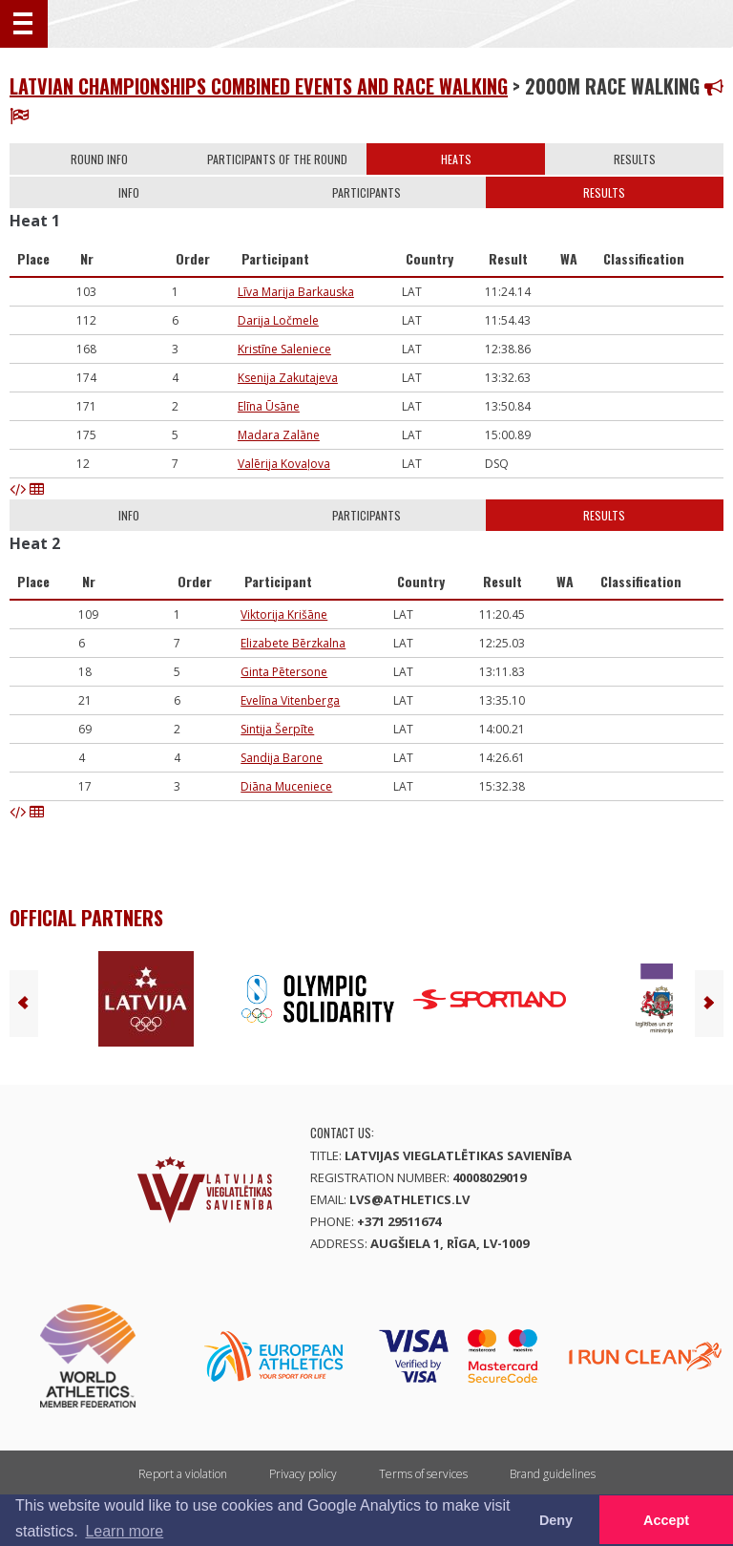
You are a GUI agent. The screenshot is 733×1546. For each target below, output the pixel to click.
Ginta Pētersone (284, 672)
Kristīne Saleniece (284, 349)
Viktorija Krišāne (284, 614)
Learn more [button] (124, 1531)
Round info (99, 159)
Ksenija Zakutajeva (288, 378)
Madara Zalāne (279, 435)
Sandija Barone (282, 758)
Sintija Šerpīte (277, 729)
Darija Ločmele (278, 320)
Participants (366, 192)
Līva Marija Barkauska (296, 292)
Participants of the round (277, 159)
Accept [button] (666, 1520)
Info (128, 192)
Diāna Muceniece (286, 786)
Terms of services (423, 1474)
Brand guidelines (553, 1474)
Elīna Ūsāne (269, 406)
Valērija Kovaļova (284, 463)
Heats (456, 159)
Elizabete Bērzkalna (293, 643)
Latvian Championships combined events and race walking (259, 86)
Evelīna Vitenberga (290, 700)
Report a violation (182, 1474)
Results (635, 159)
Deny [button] (556, 1520)
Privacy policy (303, 1474)
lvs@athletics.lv (409, 1199)
